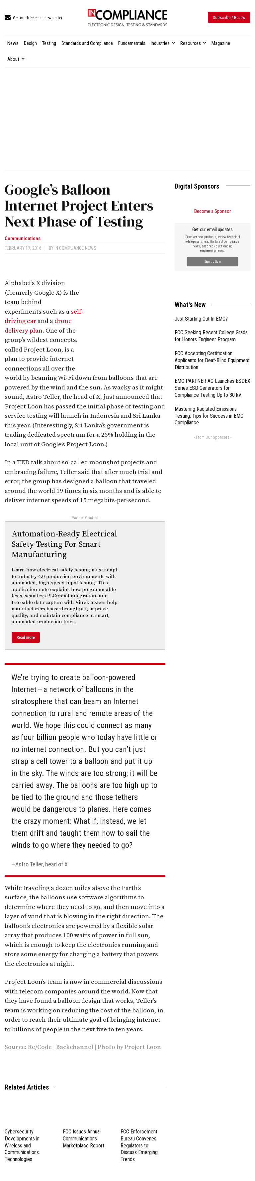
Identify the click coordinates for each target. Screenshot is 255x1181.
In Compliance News (75, 248)
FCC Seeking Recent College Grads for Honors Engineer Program (211, 261)
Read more (26, 637)
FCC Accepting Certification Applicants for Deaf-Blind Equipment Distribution (212, 285)
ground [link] (67, 797)
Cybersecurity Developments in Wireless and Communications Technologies (22, 1145)
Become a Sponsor (212, 211)
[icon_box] (33, 18)
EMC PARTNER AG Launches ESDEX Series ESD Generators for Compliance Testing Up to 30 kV (212, 313)
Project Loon (143, 1047)
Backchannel (75, 1047)
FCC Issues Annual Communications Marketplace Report (83, 1138)
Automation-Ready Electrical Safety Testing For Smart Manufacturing (64, 544)
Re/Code (40, 1047)
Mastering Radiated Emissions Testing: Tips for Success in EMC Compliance (209, 341)
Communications (23, 238)
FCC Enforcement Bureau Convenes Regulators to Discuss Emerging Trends (139, 1145)
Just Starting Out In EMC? (201, 244)
